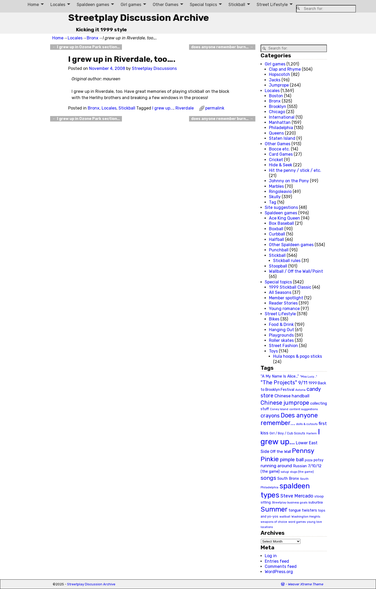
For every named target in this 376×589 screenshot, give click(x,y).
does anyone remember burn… (222, 47)
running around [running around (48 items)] (276, 465)
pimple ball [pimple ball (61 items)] (292, 460)
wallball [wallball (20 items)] (284, 516)
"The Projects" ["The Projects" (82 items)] (279, 382)
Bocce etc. (279, 149)
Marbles (276, 186)
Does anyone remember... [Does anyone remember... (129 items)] (289, 419)
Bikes (274, 319)
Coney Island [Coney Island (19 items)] (279, 409)
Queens (276, 133)
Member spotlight (286, 297)
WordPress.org (279, 571)
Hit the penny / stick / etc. (295, 170)
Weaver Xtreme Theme (305, 584)
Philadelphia (281, 127)
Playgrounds (281, 335)
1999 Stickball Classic (290, 287)
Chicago (277, 111)
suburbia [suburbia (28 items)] (315, 502)
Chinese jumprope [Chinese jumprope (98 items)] (285, 402)
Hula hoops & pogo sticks (297, 356)
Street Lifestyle (272, 4)
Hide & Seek (280, 164)
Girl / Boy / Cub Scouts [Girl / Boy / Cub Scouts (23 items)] (287, 433)
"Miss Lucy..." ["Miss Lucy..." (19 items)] (308, 376)
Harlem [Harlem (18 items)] (311, 433)
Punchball (279, 249)
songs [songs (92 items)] (268, 478)
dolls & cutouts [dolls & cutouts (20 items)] (307, 424)
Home (33, 4)
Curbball (277, 234)
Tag (272, 202)
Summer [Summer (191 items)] (274, 509)
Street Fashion (283, 345)
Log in (271, 555)
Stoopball (278, 266)
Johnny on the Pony (289, 180)
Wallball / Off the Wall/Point (296, 271)
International (282, 117)
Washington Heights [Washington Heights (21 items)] (305, 516)
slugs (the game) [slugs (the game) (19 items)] (302, 471)
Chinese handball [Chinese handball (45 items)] (291, 395)
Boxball (276, 228)
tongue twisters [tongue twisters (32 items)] (303, 510)
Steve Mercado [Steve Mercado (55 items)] (296, 496)
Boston (276, 95)
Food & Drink (281, 324)
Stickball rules (287, 260)
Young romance (284, 308)
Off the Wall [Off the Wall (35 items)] (280, 451)
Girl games (131, 4)
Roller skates (281, 340)
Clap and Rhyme (285, 69)
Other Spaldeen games (291, 244)
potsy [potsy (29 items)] (319, 460)
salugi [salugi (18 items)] (285, 471)
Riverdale (184, 108)
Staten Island (282, 138)
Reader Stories (283, 303)
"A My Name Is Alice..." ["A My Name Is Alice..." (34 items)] (280, 376)
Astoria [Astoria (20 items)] (300, 390)
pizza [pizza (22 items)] (309, 460)
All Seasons (280, 292)
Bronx (92, 37)
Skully (275, 196)
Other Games (165, 4)
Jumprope (279, 85)
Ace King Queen (284, 218)
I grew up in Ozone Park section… (86, 47)
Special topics (203, 4)
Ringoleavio (280, 191)
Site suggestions (281, 207)
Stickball (236, 4)
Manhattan (280, 122)
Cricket (276, 159)
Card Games (281, 154)
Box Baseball (281, 223)
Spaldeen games (93, 4)
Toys (273, 351)
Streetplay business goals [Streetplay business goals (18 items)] (289, 502)
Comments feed (281, 566)
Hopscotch (279, 74)
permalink (214, 108)
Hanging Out (281, 329)
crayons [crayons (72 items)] (270, 416)
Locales (57, 4)
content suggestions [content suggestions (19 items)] (303, 409)
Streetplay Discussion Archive (138, 17)
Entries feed (277, 561)
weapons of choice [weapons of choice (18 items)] (274, 522)
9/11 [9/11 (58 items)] (302, 383)
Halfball (276, 239)
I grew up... (162, 108)
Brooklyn (277, 106)
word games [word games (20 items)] (297, 522)
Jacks (274, 79)
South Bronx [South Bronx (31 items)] (288, 478)
